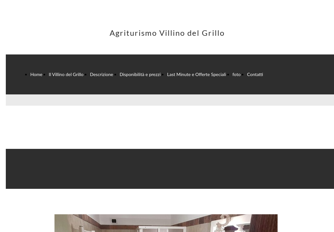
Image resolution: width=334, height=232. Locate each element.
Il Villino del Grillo (66, 74)
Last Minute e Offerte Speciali (196, 74)
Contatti (255, 74)
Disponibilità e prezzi (140, 74)
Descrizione (101, 74)
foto (236, 74)
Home (36, 74)
